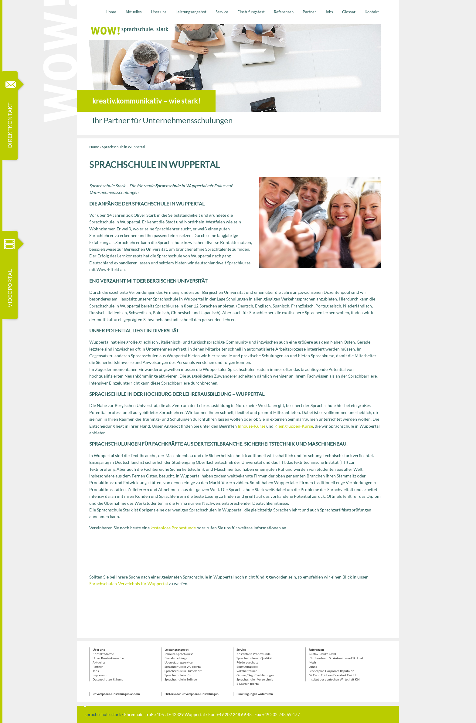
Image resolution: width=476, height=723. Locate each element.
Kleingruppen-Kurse (293, 426)
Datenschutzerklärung (108, 679)
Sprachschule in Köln (179, 675)
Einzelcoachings (176, 658)
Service (222, 11)
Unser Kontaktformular (108, 658)
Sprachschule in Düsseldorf (183, 671)
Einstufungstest (251, 11)
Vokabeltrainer (246, 671)
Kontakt (372, 11)
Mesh (312, 662)
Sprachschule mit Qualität (254, 658)
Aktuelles (133, 11)
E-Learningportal (248, 683)
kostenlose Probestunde (173, 527)
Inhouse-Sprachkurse (179, 654)
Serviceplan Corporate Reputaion (331, 671)
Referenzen (284, 11)
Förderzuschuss (247, 662)
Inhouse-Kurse (251, 426)
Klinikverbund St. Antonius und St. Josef (336, 658)
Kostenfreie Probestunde (253, 654)
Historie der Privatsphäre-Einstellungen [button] (192, 694)
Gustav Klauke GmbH (323, 654)
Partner (309, 11)
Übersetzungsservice (178, 662)
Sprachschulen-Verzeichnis (254, 679)
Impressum (100, 675)
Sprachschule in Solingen (182, 679)
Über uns (158, 11)
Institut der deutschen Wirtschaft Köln (335, 679)
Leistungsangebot (190, 11)
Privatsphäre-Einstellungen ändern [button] (116, 694)
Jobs (329, 11)
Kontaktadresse (103, 654)
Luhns (313, 666)
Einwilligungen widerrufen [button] (254, 694)
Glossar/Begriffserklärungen (255, 675)
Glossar (348, 11)
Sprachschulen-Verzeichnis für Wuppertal (128, 583)
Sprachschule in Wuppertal (183, 666)
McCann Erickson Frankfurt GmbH (332, 675)
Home (111, 11)
